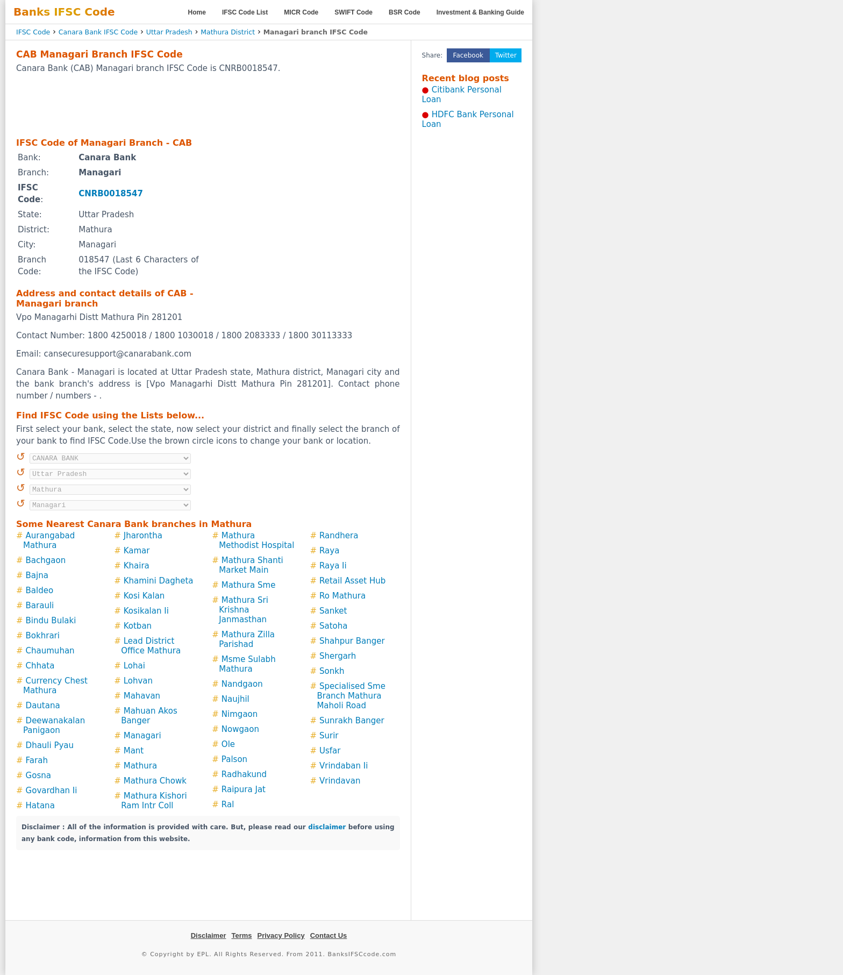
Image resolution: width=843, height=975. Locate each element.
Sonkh (331, 671)
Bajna (37, 575)
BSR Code (404, 12)
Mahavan (142, 696)
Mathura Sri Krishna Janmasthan (243, 609)
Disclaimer (208, 935)
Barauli (40, 605)
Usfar (329, 751)
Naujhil (235, 699)
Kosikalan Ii (146, 611)
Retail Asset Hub (352, 581)
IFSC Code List (245, 12)
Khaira (136, 566)
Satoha (333, 626)
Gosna (38, 775)
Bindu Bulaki (51, 620)
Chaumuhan (50, 651)
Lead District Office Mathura (151, 646)
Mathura (140, 766)
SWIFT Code (353, 12)
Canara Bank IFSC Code (98, 32)
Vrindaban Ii (343, 766)
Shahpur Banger (352, 641)
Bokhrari (43, 635)
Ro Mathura (342, 596)
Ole (228, 744)
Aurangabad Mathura (49, 540)
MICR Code (301, 12)
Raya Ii (333, 566)
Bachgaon (46, 560)
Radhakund (244, 774)
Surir (329, 736)
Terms (241, 935)
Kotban (138, 626)
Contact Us (328, 935)
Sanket (333, 611)
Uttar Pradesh (169, 32)
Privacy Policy (281, 935)
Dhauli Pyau (50, 745)
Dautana (43, 705)
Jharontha (143, 535)
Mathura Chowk (155, 781)
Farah (37, 760)
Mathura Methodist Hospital (256, 540)
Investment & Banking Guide (480, 12)
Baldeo (40, 590)
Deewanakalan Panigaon (54, 725)
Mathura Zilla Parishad (247, 639)
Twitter (506, 55)
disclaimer (327, 827)
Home (197, 12)
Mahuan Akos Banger (149, 715)
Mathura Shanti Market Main (251, 565)
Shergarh (337, 656)
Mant (134, 751)
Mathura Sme (249, 585)
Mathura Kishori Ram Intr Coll (154, 800)
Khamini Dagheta (159, 581)
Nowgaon (240, 729)
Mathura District (228, 32)
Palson (234, 759)
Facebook (468, 55)
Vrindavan (339, 781)
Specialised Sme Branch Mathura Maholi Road (351, 695)
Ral (228, 804)
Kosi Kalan (144, 596)
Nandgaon (242, 684)
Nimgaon (240, 714)
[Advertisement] (208, 105)
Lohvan (138, 681)
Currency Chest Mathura (55, 685)
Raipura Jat (244, 789)
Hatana (40, 805)
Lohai (134, 666)
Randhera (338, 535)
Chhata (40, 666)
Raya (329, 551)
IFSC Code (33, 32)
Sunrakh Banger (351, 720)
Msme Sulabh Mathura (247, 664)
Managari (142, 736)
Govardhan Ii (51, 790)
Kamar (137, 551)
